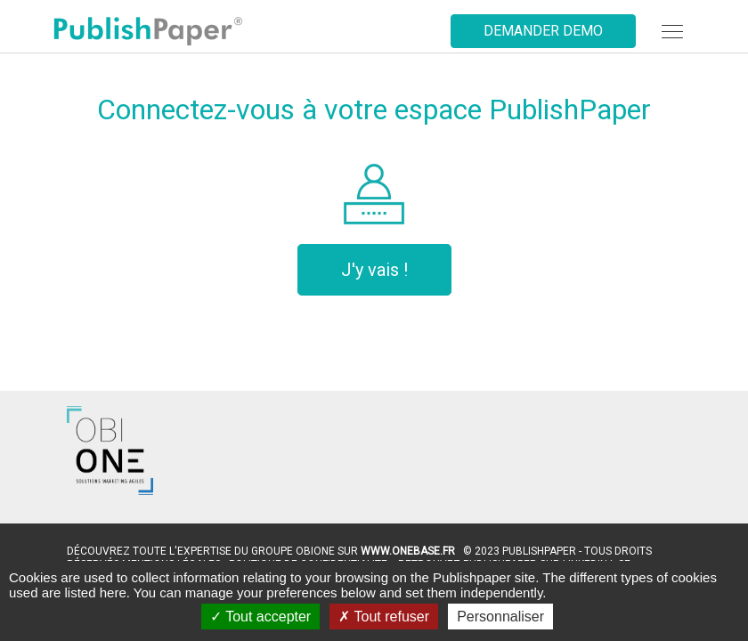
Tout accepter (260, 616)
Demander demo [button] (543, 30)
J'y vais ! (374, 269)
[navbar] (672, 31)
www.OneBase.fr (408, 551)
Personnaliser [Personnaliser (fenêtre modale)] (500, 616)
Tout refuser (383, 616)
